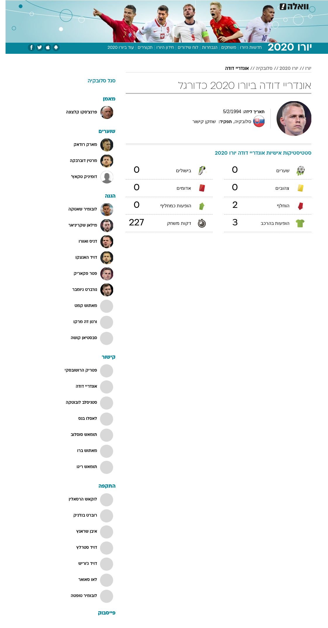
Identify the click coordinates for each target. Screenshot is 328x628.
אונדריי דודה (231, 68)
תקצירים (139, 48)
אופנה (99, 5)
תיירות (139, 5)
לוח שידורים (182, 48)
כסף (189, 5)
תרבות (221, 5)
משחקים (223, 48)
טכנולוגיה (119, 5)
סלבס (204, 5)
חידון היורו (159, 48)
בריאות (158, 5)
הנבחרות (204, 48)
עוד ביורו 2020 (115, 48)
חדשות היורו (245, 48)
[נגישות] (8, 5)
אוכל (175, 5)
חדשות (257, 5)
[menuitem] (253, 5)
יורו (303, 68)
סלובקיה (258, 68)
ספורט (239, 5)
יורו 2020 (283, 68)
